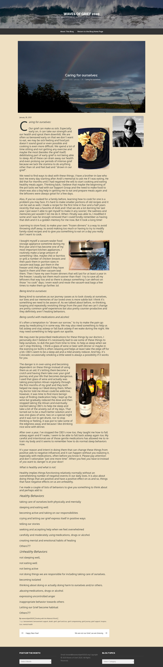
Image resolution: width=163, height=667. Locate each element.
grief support (95, 621)
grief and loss (62, 621)
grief (55, 621)
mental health (28, 624)
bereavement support (40, 621)
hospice (103, 621)
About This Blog (67, 31)
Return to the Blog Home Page (90, 31)
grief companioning (74, 621)
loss (20, 624)
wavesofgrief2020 (28, 618)
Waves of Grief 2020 (81, 14)
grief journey (86, 621)
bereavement (28, 621)
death (51, 621)
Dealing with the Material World (46, 618)
